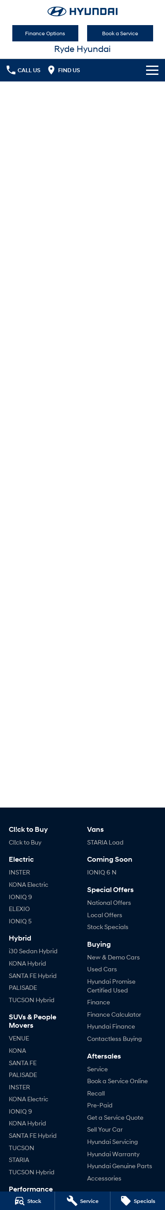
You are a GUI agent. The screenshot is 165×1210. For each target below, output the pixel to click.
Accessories (104, 1178)
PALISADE (23, 987)
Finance (98, 1002)
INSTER (19, 872)
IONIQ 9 (20, 896)
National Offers (109, 902)
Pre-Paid (100, 1105)
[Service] (82, 1201)
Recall (96, 1093)
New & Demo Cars (113, 957)
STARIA (19, 1159)
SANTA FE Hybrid (33, 975)
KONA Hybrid (27, 963)
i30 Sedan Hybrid (33, 951)
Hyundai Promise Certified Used (111, 986)
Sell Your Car (105, 1129)
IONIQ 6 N (102, 872)
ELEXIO (19, 908)
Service (97, 1069)
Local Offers (104, 915)
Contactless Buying (114, 1038)
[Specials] (137, 1201)
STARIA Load (105, 842)
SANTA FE (23, 1062)
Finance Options (45, 33)
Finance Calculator (114, 1014)
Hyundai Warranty (113, 1154)
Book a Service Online (117, 1081)
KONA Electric (28, 884)
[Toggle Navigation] (152, 70)
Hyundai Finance (111, 1026)
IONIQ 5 (20, 921)
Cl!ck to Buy (25, 842)
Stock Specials (107, 926)
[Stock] (27, 1201)
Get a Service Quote (115, 1117)
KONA (17, 1050)
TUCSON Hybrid (32, 999)
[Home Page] (82, 11)
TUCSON (21, 1147)
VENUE (19, 1038)
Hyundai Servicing (112, 1141)
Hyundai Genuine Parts (119, 1165)
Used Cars (102, 969)
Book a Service (120, 33)
